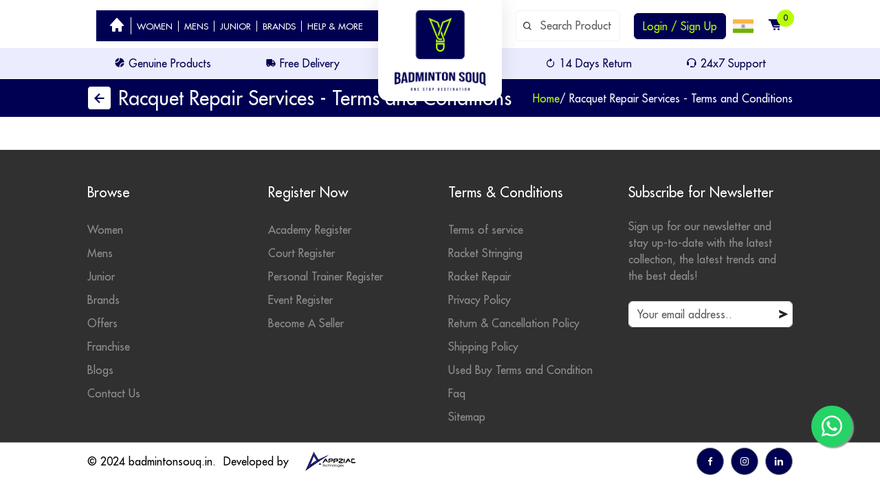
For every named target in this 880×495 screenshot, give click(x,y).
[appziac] (330, 461)
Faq (456, 393)
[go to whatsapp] (831, 426)
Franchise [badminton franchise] (108, 346)
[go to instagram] (744, 461)
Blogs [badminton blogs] (100, 370)
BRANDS (279, 26)
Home (546, 98)
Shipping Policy (483, 346)
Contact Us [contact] (113, 393)
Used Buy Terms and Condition (520, 370)
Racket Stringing (485, 253)
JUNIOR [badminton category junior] (235, 26)
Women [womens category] (105, 229)
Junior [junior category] (101, 276)
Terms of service (485, 229)
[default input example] (568, 25)
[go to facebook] (710, 461)
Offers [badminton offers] (102, 323)
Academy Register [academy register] (309, 229)
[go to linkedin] (779, 461)
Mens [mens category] (100, 253)
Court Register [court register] (301, 253)
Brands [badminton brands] (103, 300)
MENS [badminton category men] (196, 26)
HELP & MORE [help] (335, 26)
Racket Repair (479, 276)
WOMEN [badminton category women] (155, 26)
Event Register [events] (300, 300)
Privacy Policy (479, 300)
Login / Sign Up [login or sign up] (680, 26)
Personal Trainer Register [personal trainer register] (325, 276)
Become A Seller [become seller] (306, 323)
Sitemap (466, 417)
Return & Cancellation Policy (514, 323)
